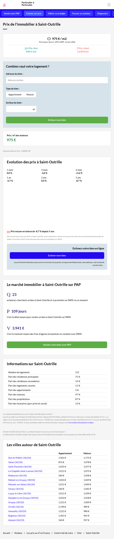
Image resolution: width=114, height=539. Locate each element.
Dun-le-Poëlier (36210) (19, 457)
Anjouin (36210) (16, 520)
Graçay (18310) (16, 502)
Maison (30, 94)
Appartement (15, 94)
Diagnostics (102, 13)
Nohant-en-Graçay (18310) (21, 480)
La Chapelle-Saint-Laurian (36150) (25, 471)
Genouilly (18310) (17, 511)
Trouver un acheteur (81, 13)
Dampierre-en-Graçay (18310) (23, 498)
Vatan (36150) (15, 462)
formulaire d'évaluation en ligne (81, 422)
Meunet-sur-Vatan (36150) (21, 484)
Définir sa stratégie (56, 13)
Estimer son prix (33, 13)
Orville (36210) (16, 506)
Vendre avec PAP (12, 13)
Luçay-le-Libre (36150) (19, 493)
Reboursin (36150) (17, 475)
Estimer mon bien (57, 255)
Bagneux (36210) (17, 515)
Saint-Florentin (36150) (20, 466)
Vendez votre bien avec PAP (57, 344)
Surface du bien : (14, 102)
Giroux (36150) (16, 488)
